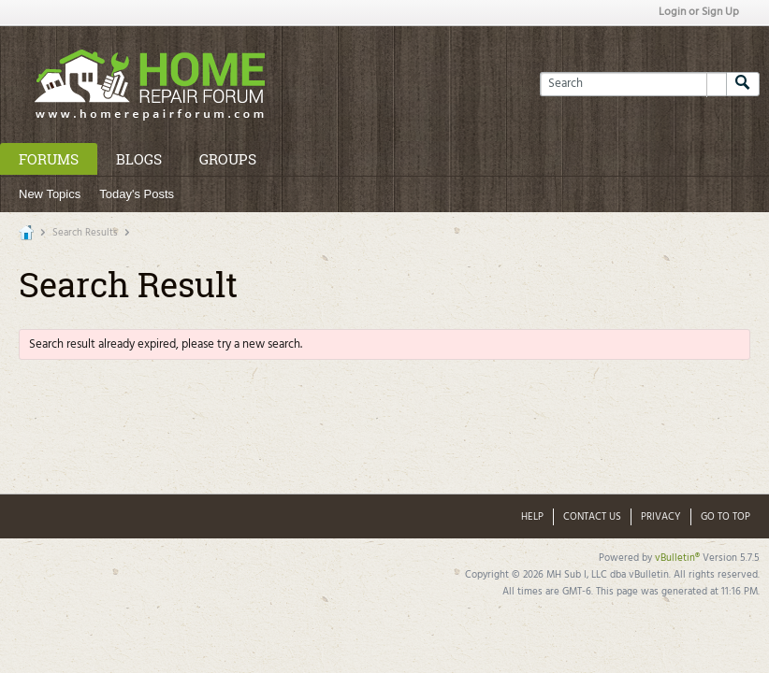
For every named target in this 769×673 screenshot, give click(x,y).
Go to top (725, 516)
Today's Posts (136, 194)
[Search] (633, 84)
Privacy (661, 516)
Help (532, 516)
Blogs (139, 159)
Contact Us (592, 516)
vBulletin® (677, 558)
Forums (49, 159)
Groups (227, 159)
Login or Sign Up (699, 12)
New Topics (49, 194)
